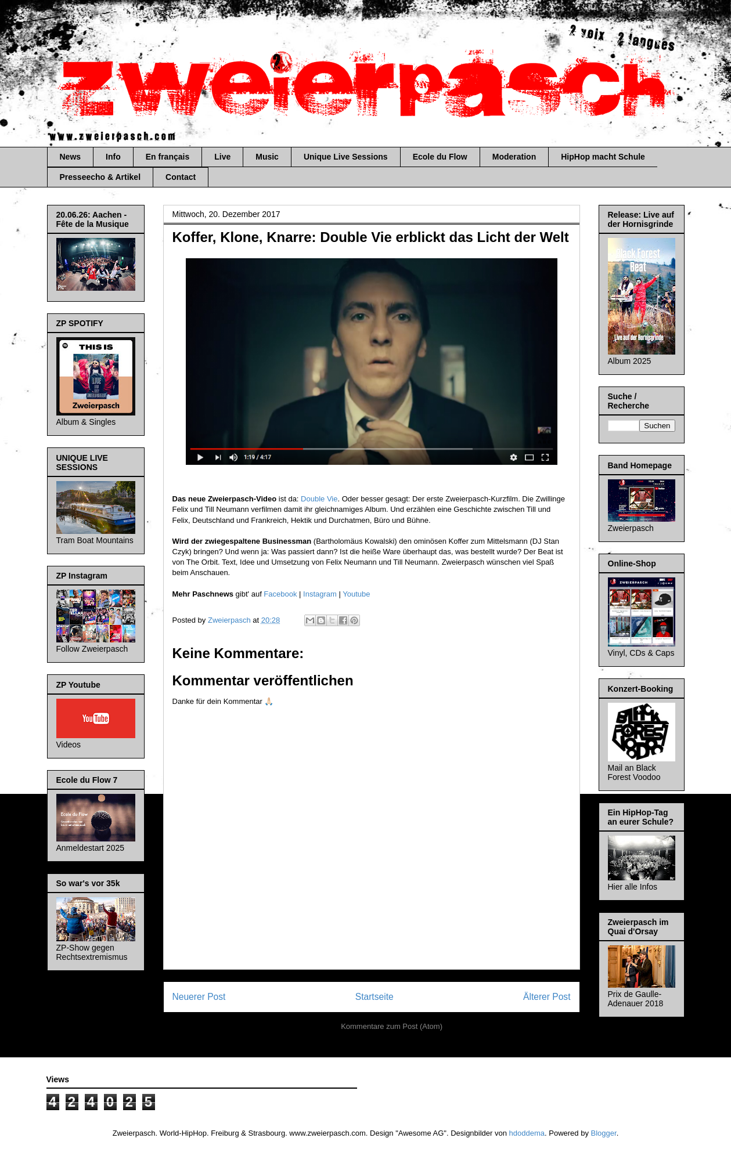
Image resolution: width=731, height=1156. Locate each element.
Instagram (320, 594)
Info (113, 156)
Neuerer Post (199, 997)
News (70, 156)
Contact (180, 177)
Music (267, 156)
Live (222, 156)
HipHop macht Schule (603, 156)
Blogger (604, 1133)
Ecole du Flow (440, 156)
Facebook (280, 594)
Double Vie (319, 498)
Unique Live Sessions (346, 156)
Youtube (356, 594)
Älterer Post (546, 997)
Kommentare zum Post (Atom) (391, 1026)
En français (167, 156)
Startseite (374, 997)
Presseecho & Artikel (100, 177)
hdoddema (527, 1133)
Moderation (514, 156)
